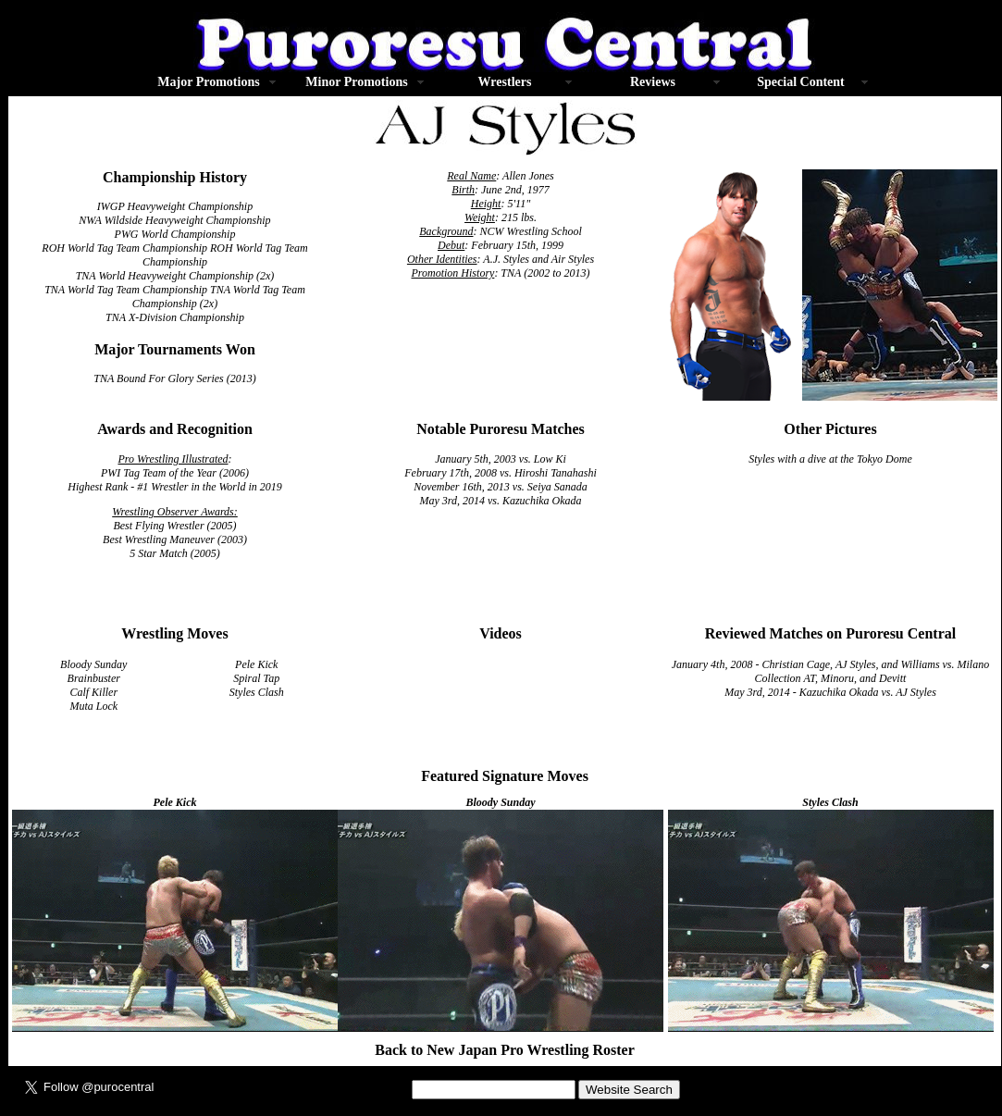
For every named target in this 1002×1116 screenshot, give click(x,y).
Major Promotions (208, 82)
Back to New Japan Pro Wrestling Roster (505, 1050)
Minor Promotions (356, 82)
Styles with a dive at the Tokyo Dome (830, 459)
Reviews (652, 82)
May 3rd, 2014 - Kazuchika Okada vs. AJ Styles (830, 692)
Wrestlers (505, 82)
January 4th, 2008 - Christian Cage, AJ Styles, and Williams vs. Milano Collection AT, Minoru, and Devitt (830, 671)
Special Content (801, 82)
